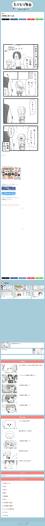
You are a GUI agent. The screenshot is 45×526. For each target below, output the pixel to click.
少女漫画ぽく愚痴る (8, 505)
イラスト (6, 512)
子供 (3, 13)
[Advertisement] (22, 32)
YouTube (6, 515)
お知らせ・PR (7, 483)
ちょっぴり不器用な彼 (9, 509)
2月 (9, 205)
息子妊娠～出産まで (8, 502)
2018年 (18, 205)
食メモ (5, 489)
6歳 (6, 205)
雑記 (5, 492)
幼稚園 (13, 205)
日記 (5, 499)
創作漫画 (6, 496)
